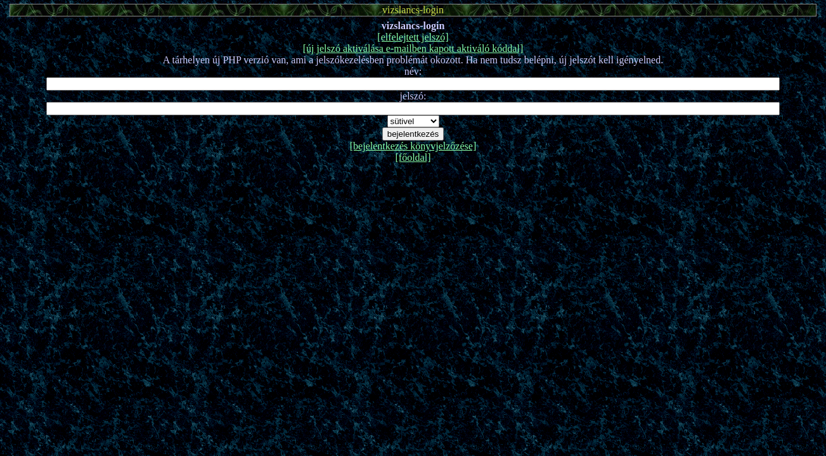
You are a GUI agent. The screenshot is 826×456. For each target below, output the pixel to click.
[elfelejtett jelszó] (412, 37)
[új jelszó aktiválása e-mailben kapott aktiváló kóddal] (413, 48)
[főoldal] (413, 157)
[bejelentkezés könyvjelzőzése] (413, 146)
